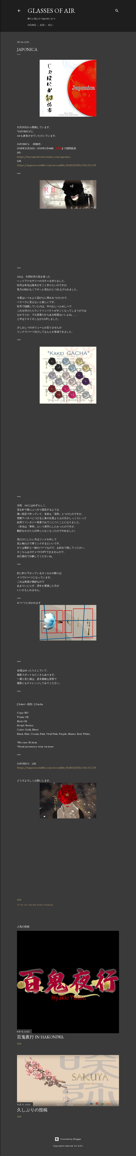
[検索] (117, 10)
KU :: (51, 25)
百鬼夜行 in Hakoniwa (40, 1037)
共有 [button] (19, 899)
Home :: (33, 25)
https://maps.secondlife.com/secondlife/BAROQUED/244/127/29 (56, 165)
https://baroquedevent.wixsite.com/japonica (43, 156)
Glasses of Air (51, 10)
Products (48, 904)
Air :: (43, 25)
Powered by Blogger (68, 1139)
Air (25, 904)
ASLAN (32, 904)
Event (40, 904)
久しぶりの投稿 (32, 1110)
